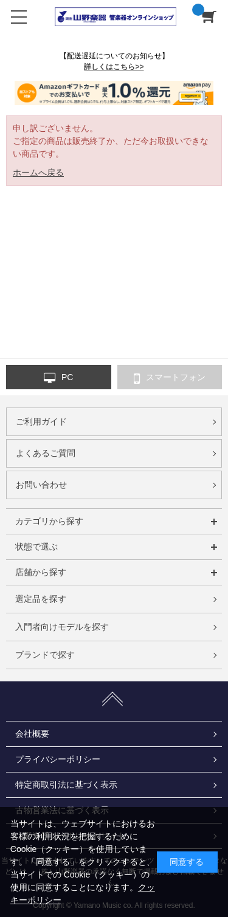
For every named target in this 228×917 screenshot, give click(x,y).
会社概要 (32, 733)
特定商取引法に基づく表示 (66, 784)
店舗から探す (40, 572)
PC (58, 377)
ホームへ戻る (38, 172)
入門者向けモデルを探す (62, 627)
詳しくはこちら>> (113, 67)
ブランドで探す (45, 655)
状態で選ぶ (36, 546)
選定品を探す (40, 599)
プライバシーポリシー (57, 759)
